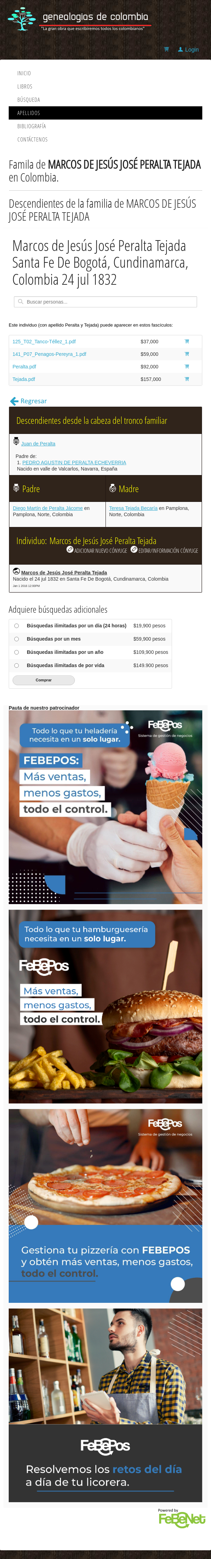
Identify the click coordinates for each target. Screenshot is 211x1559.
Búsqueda (28, 100)
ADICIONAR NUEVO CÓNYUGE (97, 550)
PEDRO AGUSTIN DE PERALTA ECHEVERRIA (74, 462)
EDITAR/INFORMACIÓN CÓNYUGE (164, 550)
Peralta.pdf (24, 366)
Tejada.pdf (24, 379)
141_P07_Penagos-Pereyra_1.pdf (49, 354)
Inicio (24, 73)
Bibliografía (31, 126)
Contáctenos (32, 139)
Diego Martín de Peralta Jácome (48, 508)
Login (192, 50)
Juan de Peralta (38, 443)
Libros (24, 86)
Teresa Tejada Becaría (133, 508)
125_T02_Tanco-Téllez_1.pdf (44, 341)
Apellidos (28, 113)
